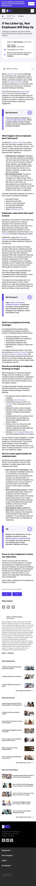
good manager (12, 74)
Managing (21, 16)
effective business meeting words (18, 538)
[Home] (11, 10)
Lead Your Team (11, 16)
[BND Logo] (10, 827)
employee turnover (17, 209)
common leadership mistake (16, 120)
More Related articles (25, 762)
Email (4, 653)
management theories (15, 82)
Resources (7, 850)
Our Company (8, 855)
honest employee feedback (21, 432)
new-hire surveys (20, 400)
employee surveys (19, 352)
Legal (5, 860)
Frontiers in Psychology (19, 142)
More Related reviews (25, 690)
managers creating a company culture (15, 354)
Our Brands (7, 866)
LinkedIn (10, 653)
